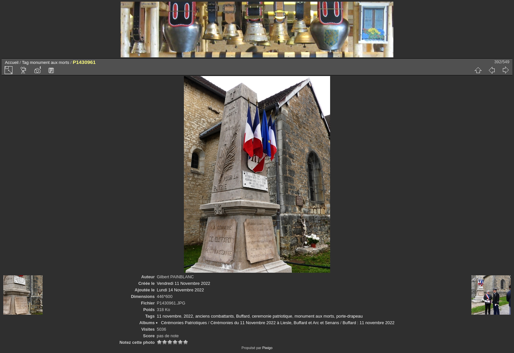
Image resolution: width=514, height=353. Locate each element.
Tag (25, 62)
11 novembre (169, 316)
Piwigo (267, 348)
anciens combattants (214, 316)
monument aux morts (49, 62)
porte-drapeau (349, 316)
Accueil (11, 62)
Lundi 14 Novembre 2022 (180, 289)
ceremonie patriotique (272, 316)
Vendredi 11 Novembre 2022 (183, 283)
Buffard (242, 316)
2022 (188, 316)
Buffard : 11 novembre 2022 (368, 322)
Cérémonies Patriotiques (184, 322)
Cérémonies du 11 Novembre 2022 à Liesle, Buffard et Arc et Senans (274, 322)
